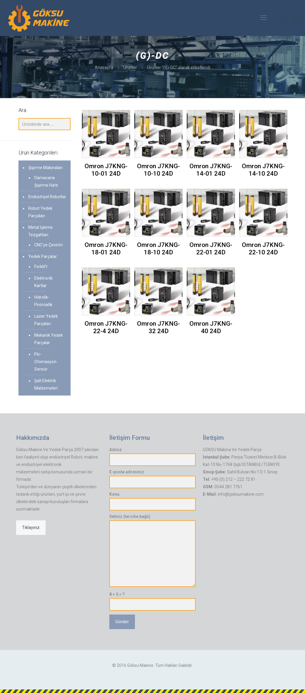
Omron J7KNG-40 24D (210, 327)
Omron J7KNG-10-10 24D (158, 170)
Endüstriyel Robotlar (47, 196)
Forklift (40, 266)
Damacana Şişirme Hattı (46, 181)
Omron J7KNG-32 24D (158, 327)
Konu (152, 501)
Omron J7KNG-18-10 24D (158, 248)
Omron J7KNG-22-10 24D (263, 248)
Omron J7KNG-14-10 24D (263, 170)
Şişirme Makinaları (45, 167)
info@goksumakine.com (241, 494)
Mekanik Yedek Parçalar (48, 339)
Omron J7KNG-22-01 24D (210, 248)
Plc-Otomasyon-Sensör (46, 361)
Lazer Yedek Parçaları (46, 320)
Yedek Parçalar (42, 256)
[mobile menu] (264, 18)
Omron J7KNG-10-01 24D (106, 170)
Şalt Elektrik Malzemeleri (46, 384)
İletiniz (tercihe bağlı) (152, 550)
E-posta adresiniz (152, 479)
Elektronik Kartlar (43, 282)
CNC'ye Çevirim (48, 244)
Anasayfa (104, 67)
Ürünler (130, 67)
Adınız (152, 456)
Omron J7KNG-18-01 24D (106, 248)
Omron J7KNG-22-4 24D (106, 327)
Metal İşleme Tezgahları (40, 231)
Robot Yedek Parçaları (40, 212)
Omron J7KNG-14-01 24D (210, 170)
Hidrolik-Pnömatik (43, 301)
